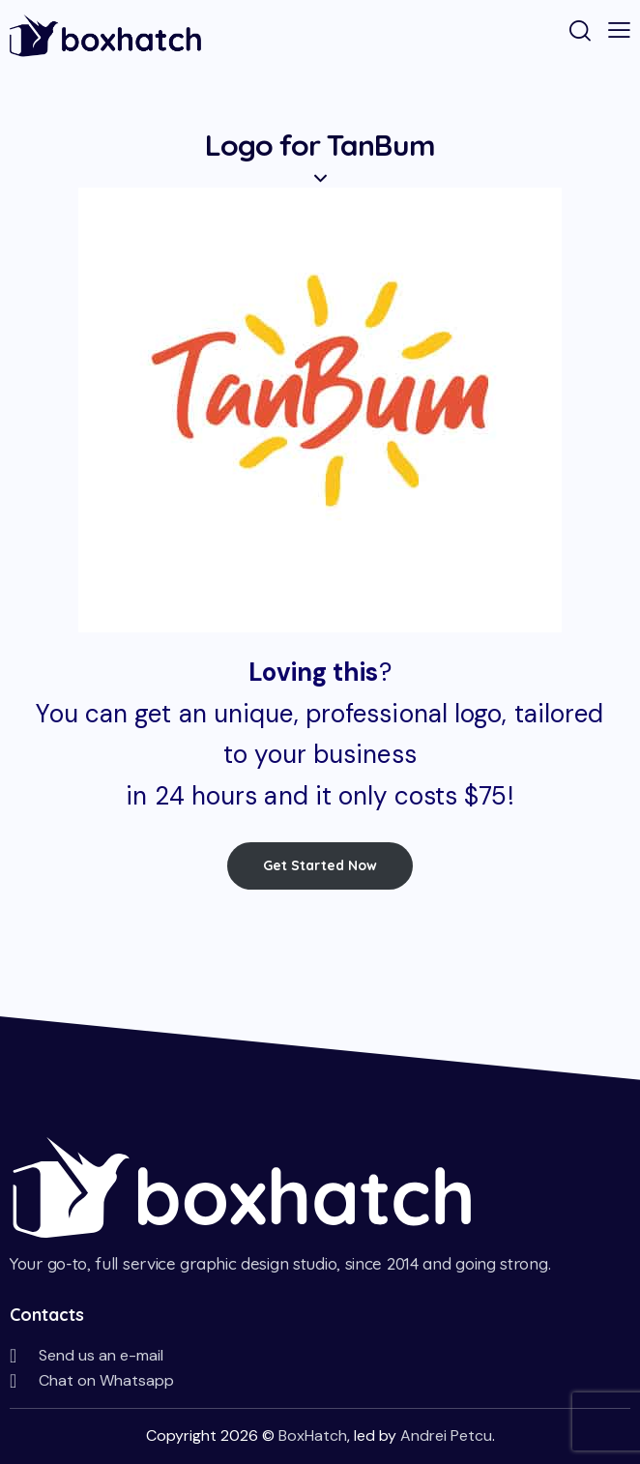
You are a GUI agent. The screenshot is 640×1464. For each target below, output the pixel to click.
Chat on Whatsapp (106, 1380)
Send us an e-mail (101, 1355)
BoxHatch (312, 1435)
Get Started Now (320, 865)
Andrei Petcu (446, 1435)
